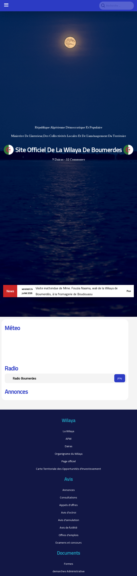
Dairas (68, 446)
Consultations (68, 497)
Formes (68, 563)
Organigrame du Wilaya (68, 453)
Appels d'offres (68, 505)
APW (69, 438)
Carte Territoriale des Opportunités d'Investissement (68, 468)
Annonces (68, 489)
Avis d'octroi (68, 512)
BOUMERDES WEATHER (65, 348)
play (119, 378)
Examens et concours (69, 542)
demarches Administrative (69, 571)
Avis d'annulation (68, 520)
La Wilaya (68, 431)
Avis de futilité (68, 527)
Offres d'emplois (68, 535)
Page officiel (68, 461)
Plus (129, 291)
